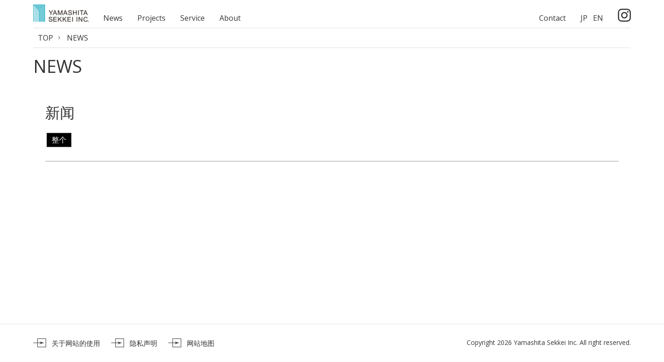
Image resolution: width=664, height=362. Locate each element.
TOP (45, 38)
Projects (151, 18)
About (230, 18)
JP (584, 18)
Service (192, 18)
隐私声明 (143, 343)
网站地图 (200, 343)
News (113, 18)
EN (598, 18)
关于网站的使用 (76, 343)
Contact (552, 18)
